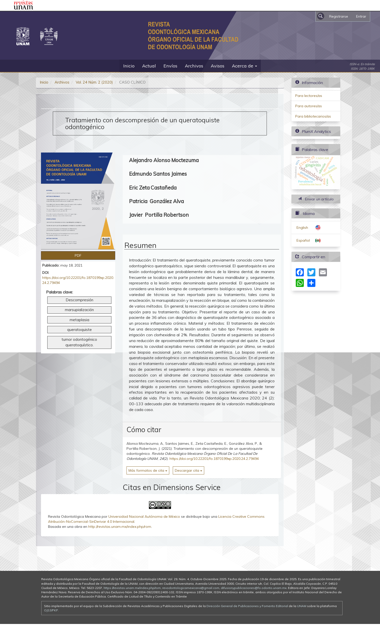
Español (303, 240)
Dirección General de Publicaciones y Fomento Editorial (247, 606)
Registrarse (338, 16)
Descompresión (79, 300)
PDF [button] (78, 255)
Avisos (217, 66)
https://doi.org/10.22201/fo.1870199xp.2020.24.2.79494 (214, 458)
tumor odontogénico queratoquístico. (79, 342)
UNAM (301, 606)
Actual (149, 66)
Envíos (170, 66)
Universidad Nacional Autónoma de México (144, 516)
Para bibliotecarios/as (313, 116)
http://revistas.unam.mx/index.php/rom (119, 526)
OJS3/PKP (51, 610)
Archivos (194, 66)
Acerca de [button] (244, 66)
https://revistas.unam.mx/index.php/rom (132, 588)
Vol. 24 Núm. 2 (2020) (94, 82)
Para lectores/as (308, 95)
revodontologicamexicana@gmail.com (190, 588)
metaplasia (79, 319)
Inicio (129, 66)
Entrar (361, 16)
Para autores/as (308, 106)
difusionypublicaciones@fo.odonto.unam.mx (253, 588)
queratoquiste (79, 329)
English (302, 227)
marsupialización (79, 309)
